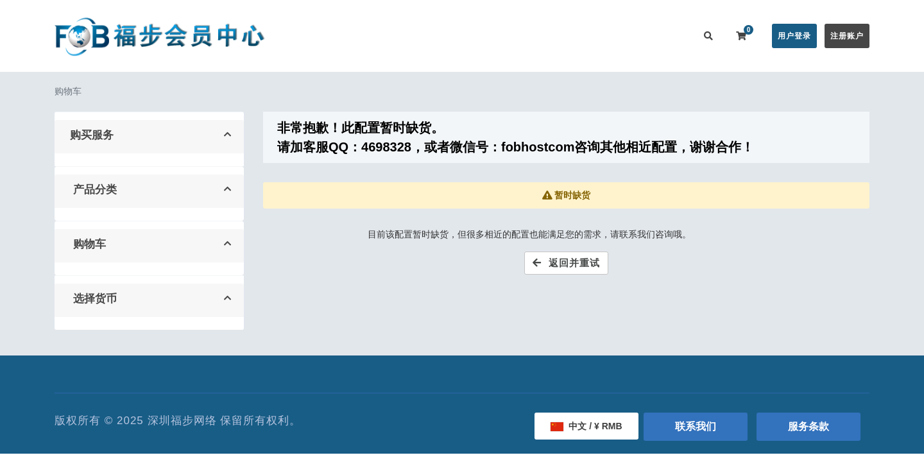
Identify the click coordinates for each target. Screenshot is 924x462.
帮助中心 (512, 35)
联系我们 (666, 35)
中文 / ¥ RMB (586, 426)
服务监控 (563, 35)
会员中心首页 (338, 35)
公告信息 (460, 35)
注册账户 (847, 35)
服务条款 (808, 426)
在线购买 (400, 35)
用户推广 (614, 35)
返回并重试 (566, 262)
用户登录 (794, 35)
